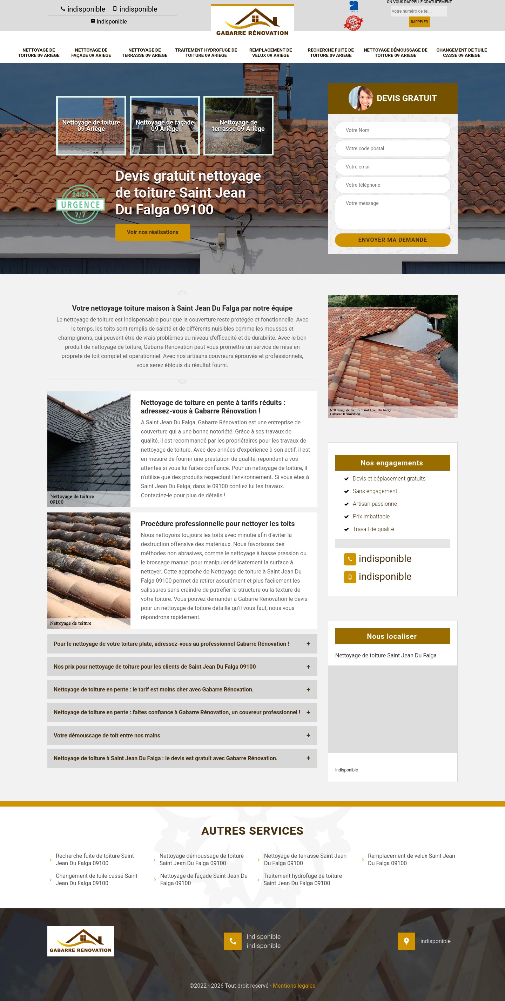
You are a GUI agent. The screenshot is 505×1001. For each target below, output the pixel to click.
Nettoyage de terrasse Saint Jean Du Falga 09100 (301, 860)
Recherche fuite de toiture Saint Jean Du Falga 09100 (91, 860)
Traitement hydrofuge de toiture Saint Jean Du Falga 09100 (299, 880)
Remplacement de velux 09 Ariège (270, 52)
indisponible (82, 9)
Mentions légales (294, 985)
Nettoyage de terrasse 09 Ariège (144, 52)
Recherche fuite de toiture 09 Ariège (331, 52)
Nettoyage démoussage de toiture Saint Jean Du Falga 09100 (198, 860)
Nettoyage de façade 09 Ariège (91, 52)
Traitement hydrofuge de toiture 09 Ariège (206, 52)
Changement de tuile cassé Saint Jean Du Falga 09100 (93, 880)
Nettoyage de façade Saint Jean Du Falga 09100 (200, 880)
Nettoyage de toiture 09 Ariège (38, 52)
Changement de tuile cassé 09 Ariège (461, 52)
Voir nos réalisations (153, 232)
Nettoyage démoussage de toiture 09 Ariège (395, 52)
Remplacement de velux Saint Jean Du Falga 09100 (408, 860)
